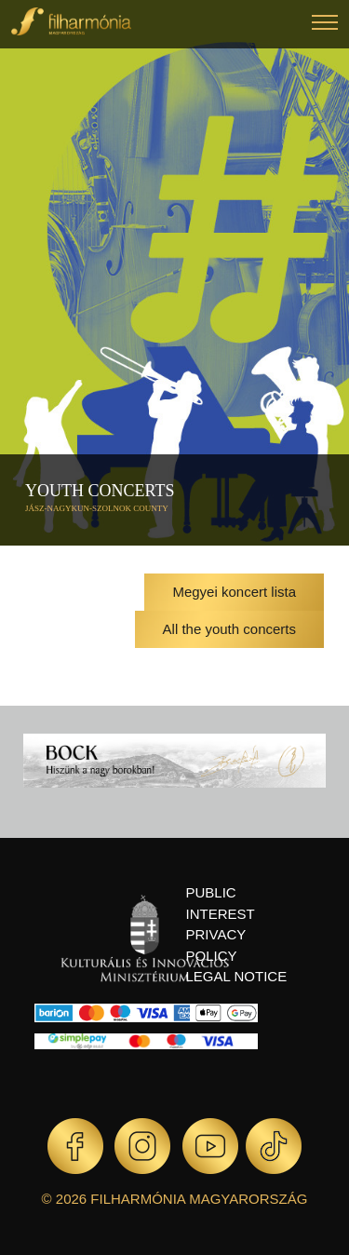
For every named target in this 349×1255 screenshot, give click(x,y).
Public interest (220, 903)
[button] (325, 24)
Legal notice (237, 976)
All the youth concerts (229, 629)
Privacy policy (216, 945)
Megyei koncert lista (234, 592)
